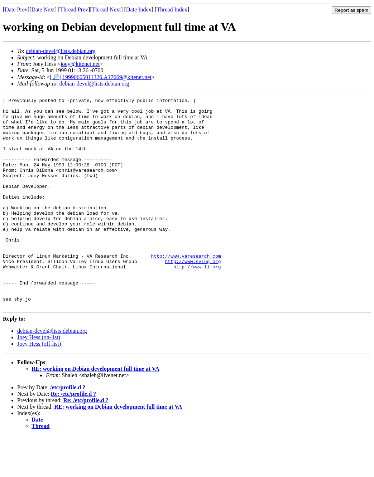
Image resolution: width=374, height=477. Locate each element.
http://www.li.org (197, 301)
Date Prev (16, 9)
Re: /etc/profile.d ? (73, 436)
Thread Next (106, 9)
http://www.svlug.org (193, 294)
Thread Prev (74, 9)
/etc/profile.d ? (67, 429)
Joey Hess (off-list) (39, 386)
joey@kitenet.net (80, 64)
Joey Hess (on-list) (38, 379)
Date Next (43, 9)
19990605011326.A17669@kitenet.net (107, 77)
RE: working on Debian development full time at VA (95, 411)
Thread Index (172, 9)
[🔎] (55, 77)
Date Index (139, 9)
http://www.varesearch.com (186, 288)
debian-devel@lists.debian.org (61, 51)
